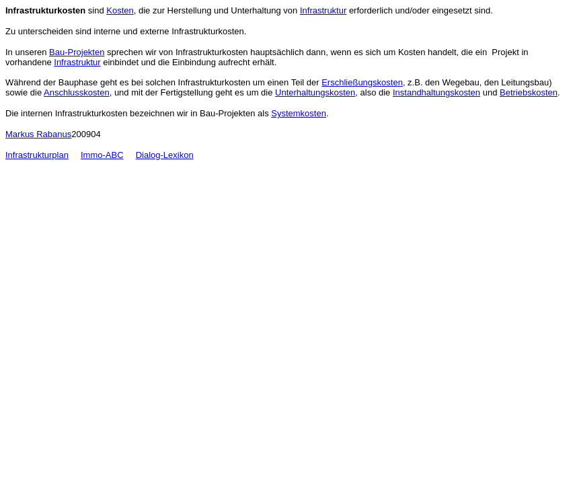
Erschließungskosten (362, 82)
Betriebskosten (529, 92)
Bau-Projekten (76, 52)
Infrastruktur (323, 10)
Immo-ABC (102, 155)
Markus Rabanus (38, 134)
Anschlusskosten (77, 92)
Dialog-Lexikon (165, 155)
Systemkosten (298, 113)
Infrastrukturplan (37, 155)
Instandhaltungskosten (436, 92)
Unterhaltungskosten (315, 92)
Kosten (119, 10)
